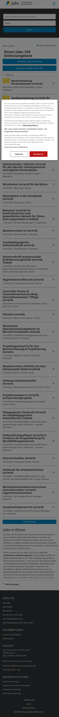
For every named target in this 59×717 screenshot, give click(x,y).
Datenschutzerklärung (30, 125)
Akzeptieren (38, 154)
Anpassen (19, 154)
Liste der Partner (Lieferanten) (16, 147)
